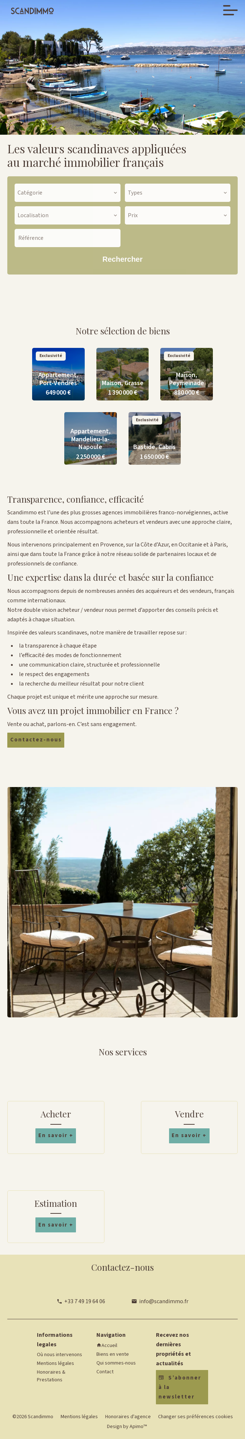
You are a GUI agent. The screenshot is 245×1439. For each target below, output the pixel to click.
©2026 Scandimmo (32, 1416)
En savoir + (55, 1135)
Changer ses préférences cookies (195, 1416)
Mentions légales (79, 1416)
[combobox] (67, 193)
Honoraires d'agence (128, 1416)
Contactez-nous (36, 740)
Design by (126, 1426)
